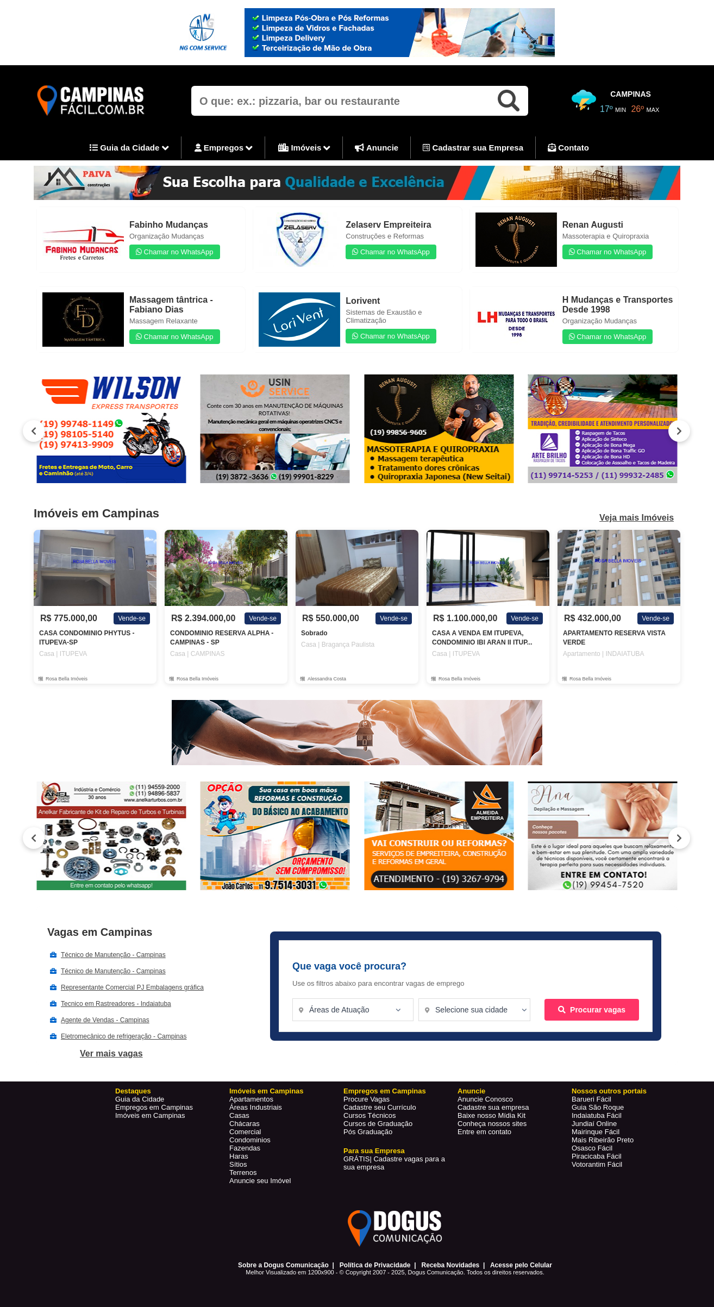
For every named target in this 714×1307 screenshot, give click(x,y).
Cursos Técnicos (369, 1115)
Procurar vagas (591, 1009)
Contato (568, 147)
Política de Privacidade (375, 1265)
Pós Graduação (367, 1132)
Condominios (250, 1140)
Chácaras (244, 1124)
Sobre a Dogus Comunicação (283, 1265)
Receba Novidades (451, 1265)
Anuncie (376, 147)
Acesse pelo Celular (521, 1265)
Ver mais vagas (111, 1053)
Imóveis (304, 148)
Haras (238, 1156)
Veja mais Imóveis (636, 518)
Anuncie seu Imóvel (260, 1181)
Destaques (133, 1091)
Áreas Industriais (255, 1107)
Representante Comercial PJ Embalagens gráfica (132, 987)
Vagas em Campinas (99, 932)
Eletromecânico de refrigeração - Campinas (123, 1036)
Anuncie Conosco (485, 1099)
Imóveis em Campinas (150, 1115)
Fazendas (244, 1148)
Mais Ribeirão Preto (603, 1140)
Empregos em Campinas (154, 1107)
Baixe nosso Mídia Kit (491, 1115)
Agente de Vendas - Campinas (105, 1020)
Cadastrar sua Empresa (473, 147)
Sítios (238, 1164)
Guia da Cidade (129, 148)
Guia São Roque (598, 1107)
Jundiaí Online (594, 1124)
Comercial (245, 1132)
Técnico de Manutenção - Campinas (113, 955)
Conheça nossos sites (492, 1124)
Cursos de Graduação (377, 1124)
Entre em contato (484, 1132)
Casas (239, 1115)
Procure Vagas (366, 1099)
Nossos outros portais (609, 1091)
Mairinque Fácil (595, 1132)
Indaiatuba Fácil (597, 1115)
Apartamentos (251, 1099)
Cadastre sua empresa (493, 1107)
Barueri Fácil (591, 1099)
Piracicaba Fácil (597, 1156)
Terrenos (243, 1172)
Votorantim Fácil (597, 1164)
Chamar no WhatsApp (175, 252)
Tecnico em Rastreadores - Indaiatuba (116, 1004)
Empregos (224, 148)
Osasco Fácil (592, 1148)
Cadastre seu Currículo (379, 1107)
